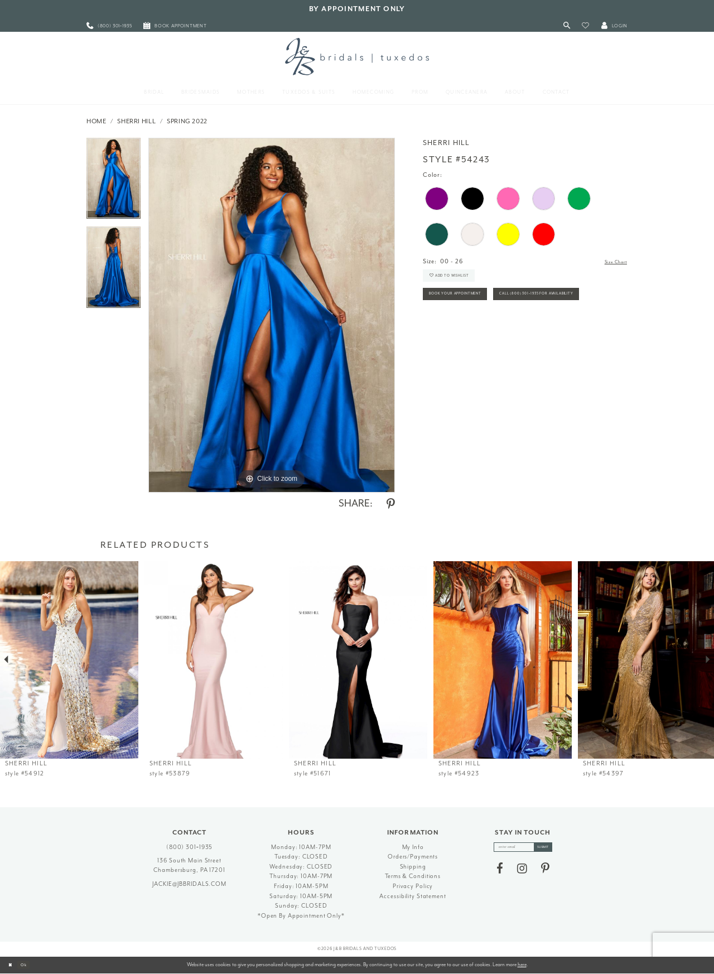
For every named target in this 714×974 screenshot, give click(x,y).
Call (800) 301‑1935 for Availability (484, 332)
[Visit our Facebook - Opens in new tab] (499, 872)
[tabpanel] (113, 182)
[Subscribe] (551, 849)
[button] (585, 26)
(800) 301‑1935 (189, 847)
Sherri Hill (136, 121)
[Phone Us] (109, 26)
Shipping (413, 866)
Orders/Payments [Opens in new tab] (413, 856)
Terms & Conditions (413, 876)
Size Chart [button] (611, 262)
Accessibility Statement (412, 896)
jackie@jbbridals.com (189, 884)
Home (96, 121)
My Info (413, 847)
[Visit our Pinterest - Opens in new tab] (545, 872)
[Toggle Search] (567, 26)
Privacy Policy (413, 886)
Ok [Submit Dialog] (30, 964)
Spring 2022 (187, 121)
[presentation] (69, 660)
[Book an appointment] (175, 26)
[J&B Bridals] (356, 56)
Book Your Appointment (468, 307)
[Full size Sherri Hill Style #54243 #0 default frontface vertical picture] (271, 315)
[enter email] (523, 849)
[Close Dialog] (12, 965)
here (522, 964)
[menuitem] (109, 26)
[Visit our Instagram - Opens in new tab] (522, 872)
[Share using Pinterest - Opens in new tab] (391, 504)
